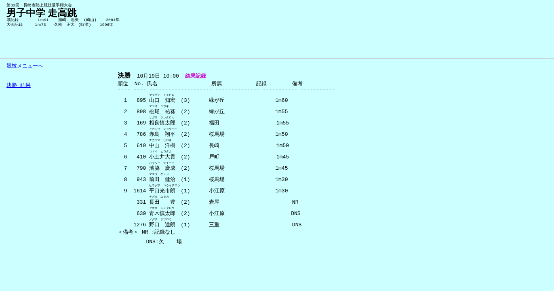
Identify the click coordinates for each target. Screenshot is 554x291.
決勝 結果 (18, 85)
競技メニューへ (24, 66)
